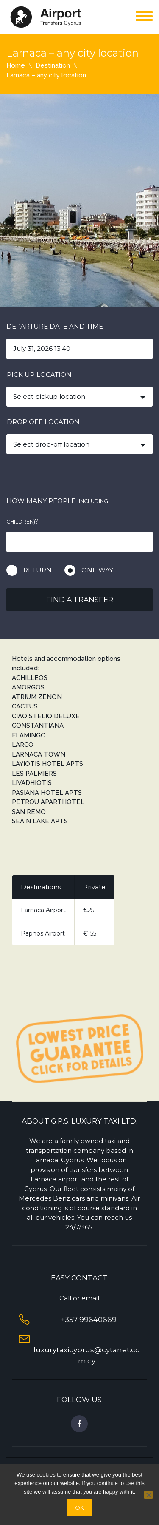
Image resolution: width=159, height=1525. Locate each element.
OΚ (79, 1507)
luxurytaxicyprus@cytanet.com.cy (86, 1350)
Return (37, 570)
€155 (89, 933)
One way (97, 570)
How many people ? (57, 511)
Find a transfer (79, 599)
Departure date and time (54, 326)
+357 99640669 (87, 1319)
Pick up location (39, 374)
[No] (148, 1495)
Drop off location (43, 422)
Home (15, 65)
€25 (88, 910)
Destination (53, 65)
